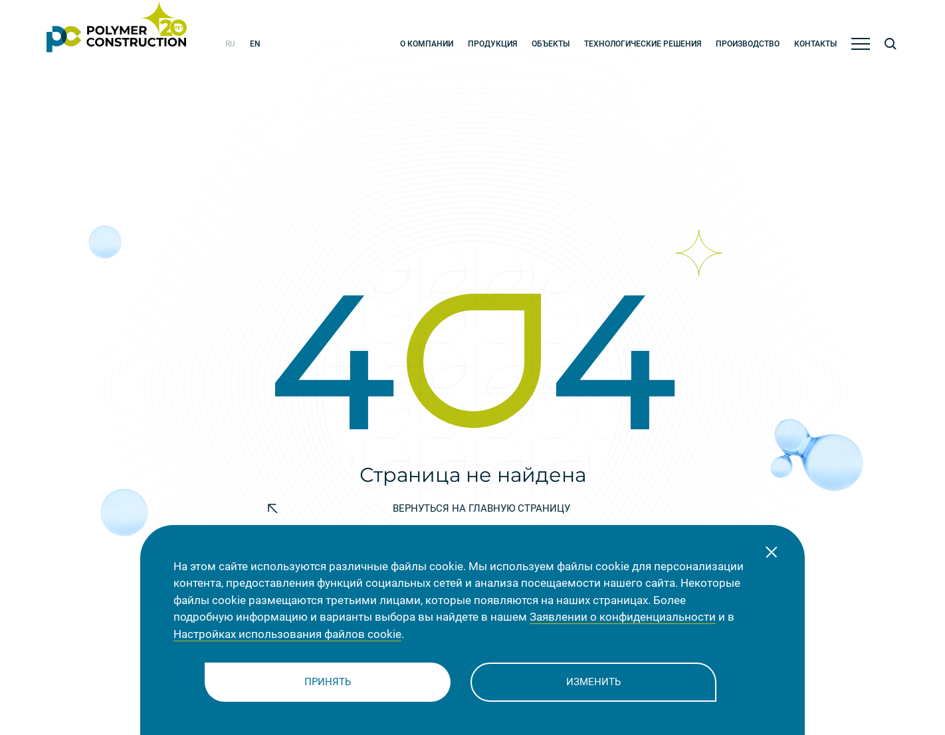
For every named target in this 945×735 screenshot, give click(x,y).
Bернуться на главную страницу (419, 508)
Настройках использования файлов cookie (287, 634)
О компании (426, 44)
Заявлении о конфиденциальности (623, 616)
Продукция (492, 44)
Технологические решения (642, 44)
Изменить (593, 682)
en (255, 44)
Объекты (551, 44)
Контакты (815, 44)
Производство (748, 44)
